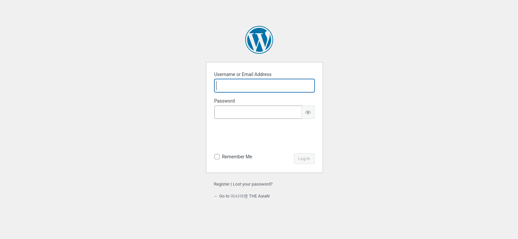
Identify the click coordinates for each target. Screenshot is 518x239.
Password (224, 101)
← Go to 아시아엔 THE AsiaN (242, 196)
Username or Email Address (243, 74)
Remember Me (237, 156)
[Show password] (308, 112)
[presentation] (264, 137)
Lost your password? (253, 184)
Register (222, 184)
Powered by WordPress (259, 40)
